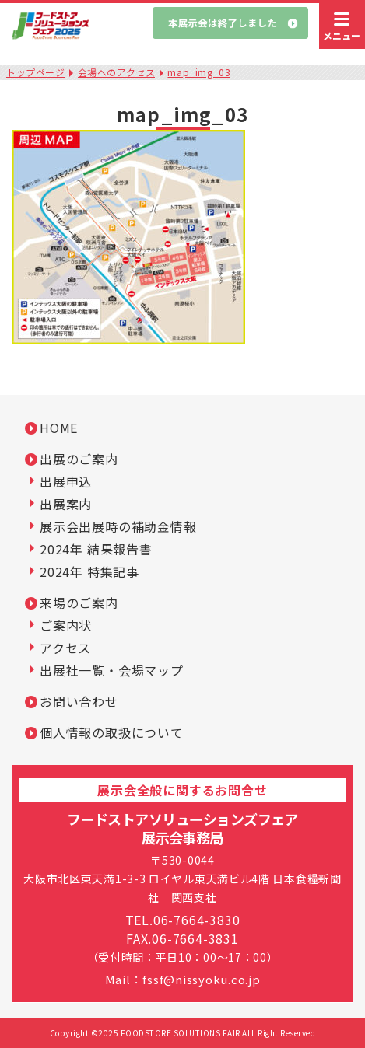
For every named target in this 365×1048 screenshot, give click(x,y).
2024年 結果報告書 (96, 549)
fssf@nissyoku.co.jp (201, 979)
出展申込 (66, 481)
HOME (59, 427)
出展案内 (66, 503)
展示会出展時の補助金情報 (118, 526)
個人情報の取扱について (112, 732)
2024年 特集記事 (89, 571)
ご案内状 (66, 625)
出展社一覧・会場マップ (112, 670)
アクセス (65, 647)
